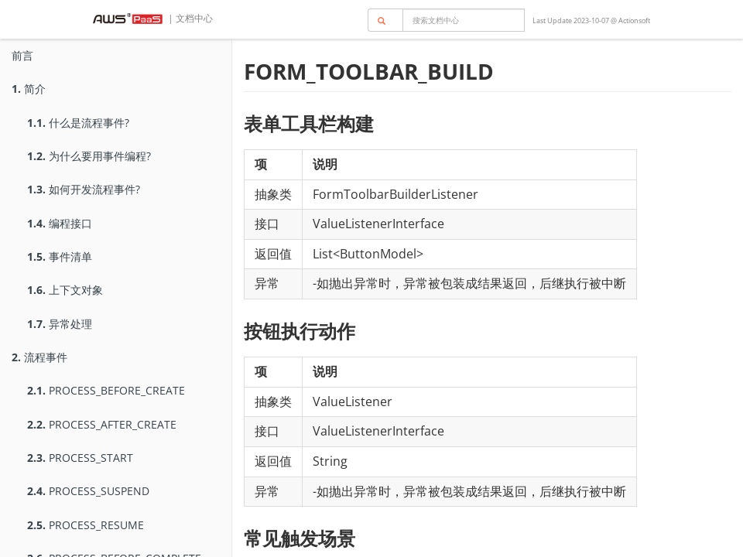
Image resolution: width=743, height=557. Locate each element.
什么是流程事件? (78, 122)
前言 (22, 55)
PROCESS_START (80, 457)
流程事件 (39, 357)
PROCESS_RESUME (85, 525)
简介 (29, 88)
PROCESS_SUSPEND (88, 491)
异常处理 (59, 323)
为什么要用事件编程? (89, 156)
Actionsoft (634, 20)
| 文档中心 (189, 18)
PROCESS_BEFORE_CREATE (106, 390)
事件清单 (59, 256)
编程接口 (59, 223)
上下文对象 (65, 289)
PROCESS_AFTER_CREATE (101, 424)
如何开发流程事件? (83, 189)
